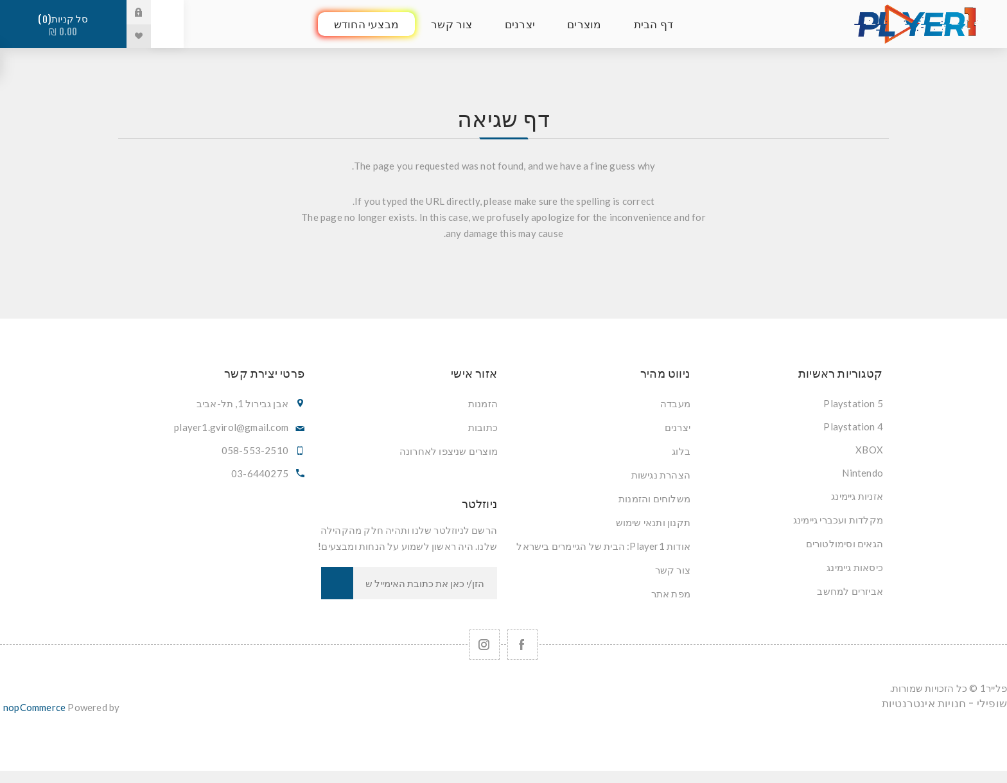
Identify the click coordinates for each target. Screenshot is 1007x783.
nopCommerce (34, 707)
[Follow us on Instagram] (484, 644)
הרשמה (337, 583)
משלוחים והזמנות (654, 498)
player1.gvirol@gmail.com (231, 427)
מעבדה (675, 403)
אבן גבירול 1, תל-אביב (242, 403)
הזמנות (483, 403)
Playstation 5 (853, 403)
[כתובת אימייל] (425, 583)
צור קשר (672, 570)
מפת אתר (670, 593)
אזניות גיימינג (857, 496)
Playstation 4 (853, 426)
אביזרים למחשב (850, 591)
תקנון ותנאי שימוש (653, 522)
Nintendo (862, 473)
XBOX (869, 449)
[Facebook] (522, 644)
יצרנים (677, 427)
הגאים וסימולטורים (844, 543)
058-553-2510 (255, 450)
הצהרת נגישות (660, 474)
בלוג (681, 451)
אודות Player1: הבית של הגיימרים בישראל (603, 546)
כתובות (483, 427)
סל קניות (63, 25)
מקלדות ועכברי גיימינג (838, 519)
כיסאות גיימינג (855, 567)
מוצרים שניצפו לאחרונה (448, 451)
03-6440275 (259, 473)
